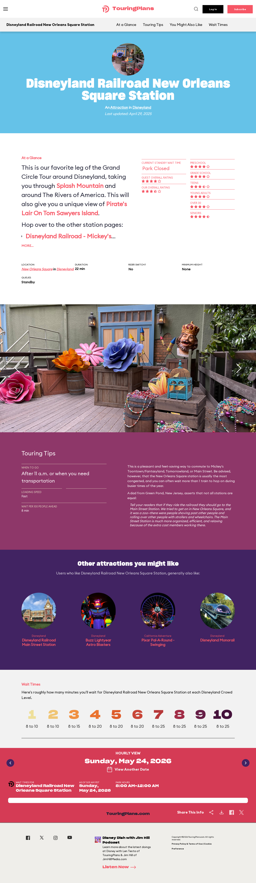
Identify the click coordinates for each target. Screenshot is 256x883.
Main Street (203, 471)
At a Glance (126, 24)
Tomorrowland (177, 471)
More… (27, 246)
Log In (213, 9)
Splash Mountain (80, 186)
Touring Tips (153, 24)
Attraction (119, 107)
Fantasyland (154, 471)
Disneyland (141, 107)
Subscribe (240, 9)
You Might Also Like (186, 24)
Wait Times (218, 24)
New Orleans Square (36, 269)
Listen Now (120, 867)
